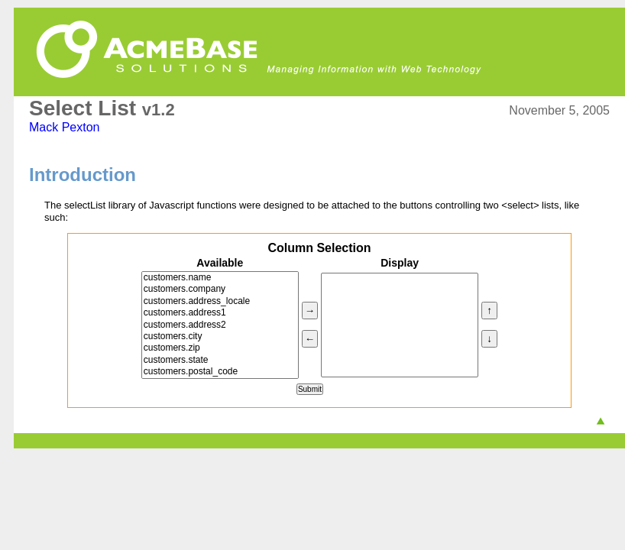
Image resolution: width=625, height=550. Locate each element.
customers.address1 (220, 313)
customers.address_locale (220, 301)
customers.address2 (220, 325)
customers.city (220, 336)
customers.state (220, 360)
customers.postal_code (220, 371)
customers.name (220, 277)
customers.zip (220, 348)
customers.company (220, 289)
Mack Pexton (64, 127)
